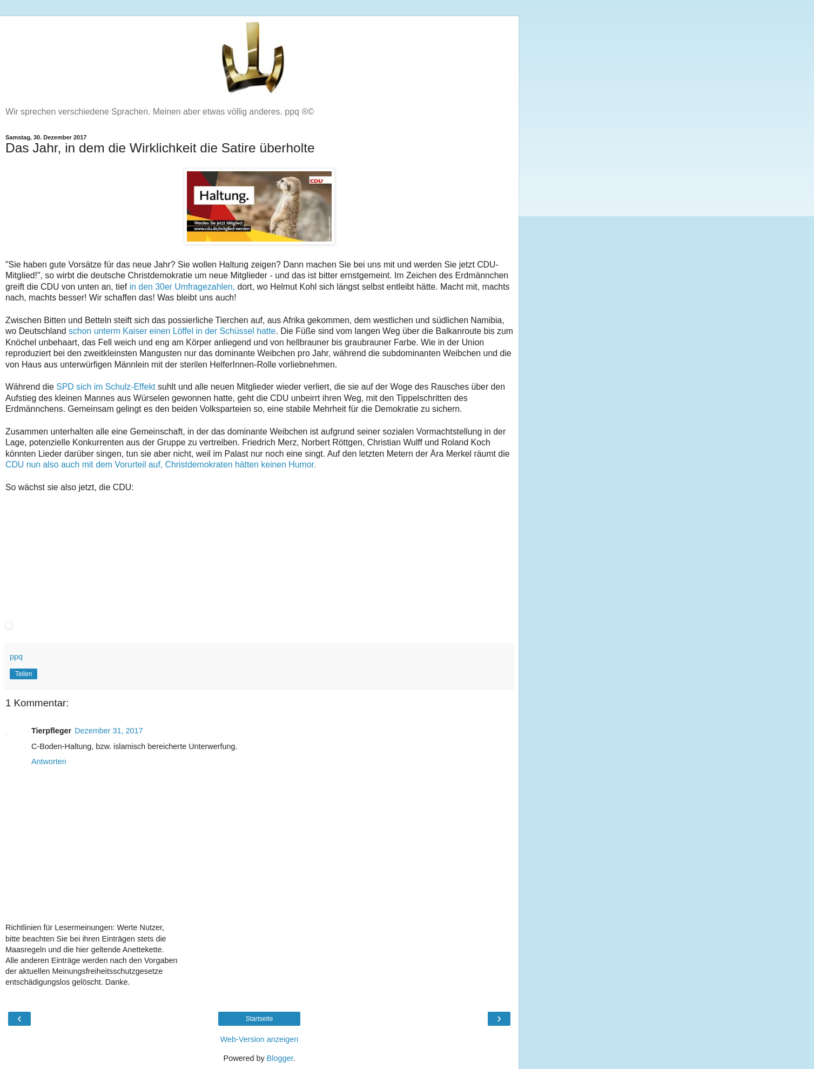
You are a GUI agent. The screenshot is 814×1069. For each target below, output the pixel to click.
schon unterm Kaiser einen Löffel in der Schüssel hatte (172, 331)
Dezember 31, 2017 (109, 730)
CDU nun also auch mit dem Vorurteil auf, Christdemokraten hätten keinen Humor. (160, 464)
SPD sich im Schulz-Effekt (106, 386)
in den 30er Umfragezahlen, (182, 286)
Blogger (280, 1058)
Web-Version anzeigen (259, 1039)
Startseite (259, 1019)
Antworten (48, 761)
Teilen (23, 674)
